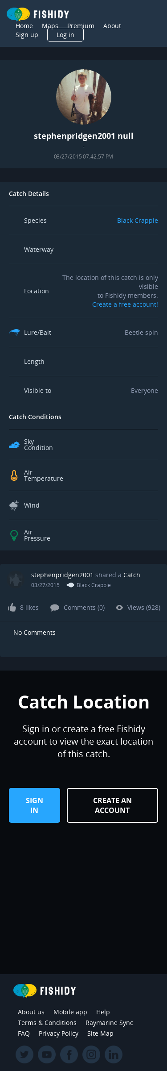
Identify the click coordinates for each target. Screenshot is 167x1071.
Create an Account (112, 805)
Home (24, 25)
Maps (50, 25)
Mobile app (70, 1012)
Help (103, 1012)
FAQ (24, 1033)
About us (31, 1012)
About (112, 25)
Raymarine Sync (109, 1022)
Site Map (100, 1033)
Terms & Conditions (47, 1022)
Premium (80, 25)
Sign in (34, 805)
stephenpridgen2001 (62, 575)
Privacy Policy (58, 1033)
